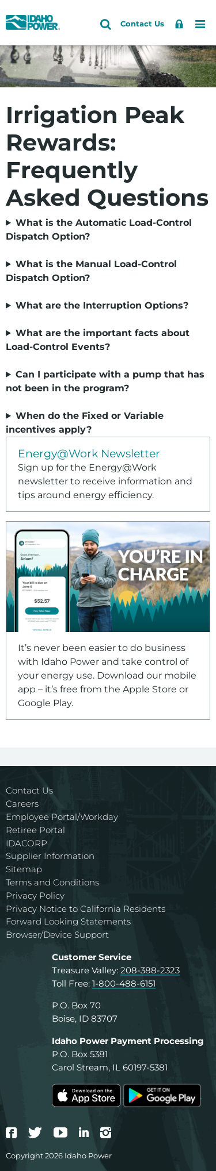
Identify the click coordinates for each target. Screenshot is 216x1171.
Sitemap (24, 869)
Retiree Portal (35, 830)
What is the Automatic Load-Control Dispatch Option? (99, 229)
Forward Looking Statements (68, 921)
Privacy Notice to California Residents (85, 908)
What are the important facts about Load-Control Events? (98, 340)
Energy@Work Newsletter (89, 453)
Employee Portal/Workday (62, 816)
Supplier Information (50, 855)
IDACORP (26, 843)
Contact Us (29, 790)
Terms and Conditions (52, 882)
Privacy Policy (35, 895)
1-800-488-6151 (124, 983)
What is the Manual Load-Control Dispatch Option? (91, 271)
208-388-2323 (150, 970)
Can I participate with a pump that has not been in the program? (105, 381)
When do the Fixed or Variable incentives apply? (85, 422)
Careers (22, 803)
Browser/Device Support (57, 934)
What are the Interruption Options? (102, 305)
